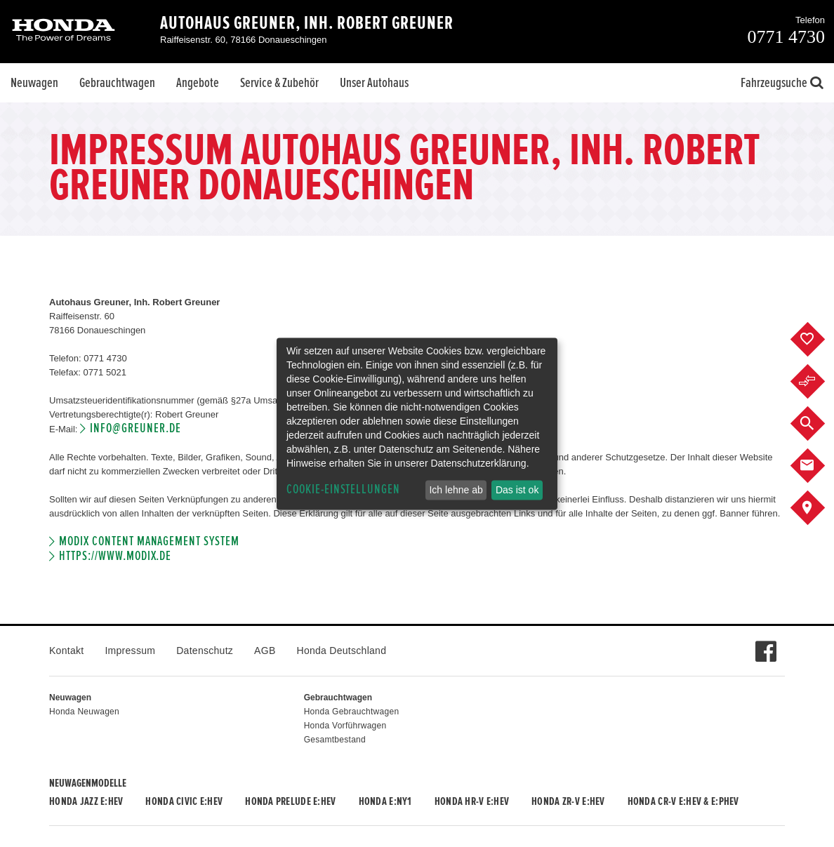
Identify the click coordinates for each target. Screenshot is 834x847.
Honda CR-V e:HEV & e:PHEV (683, 801)
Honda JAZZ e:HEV (86, 801)
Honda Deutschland (342, 650)
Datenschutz (204, 650)
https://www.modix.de (115, 556)
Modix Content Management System (149, 541)
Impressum (130, 650)
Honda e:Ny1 (385, 801)
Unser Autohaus (374, 83)
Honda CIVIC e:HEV (184, 801)
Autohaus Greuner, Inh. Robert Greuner (307, 23)
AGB (264, 650)
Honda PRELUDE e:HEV (290, 801)
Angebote (197, 83)
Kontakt (66, 650)
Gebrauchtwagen (117, 83)
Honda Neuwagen (84, 711)
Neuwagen (34, 83)
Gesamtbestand (335, 740)
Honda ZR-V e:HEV (567, 801)
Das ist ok (517, 489)
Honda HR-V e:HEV (472, 801)
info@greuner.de (135, 428)
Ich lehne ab (455, 489)
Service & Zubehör (279, 83)
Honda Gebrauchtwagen (351, 711)
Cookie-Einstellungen (343, 489)
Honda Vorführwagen (345, 726)
